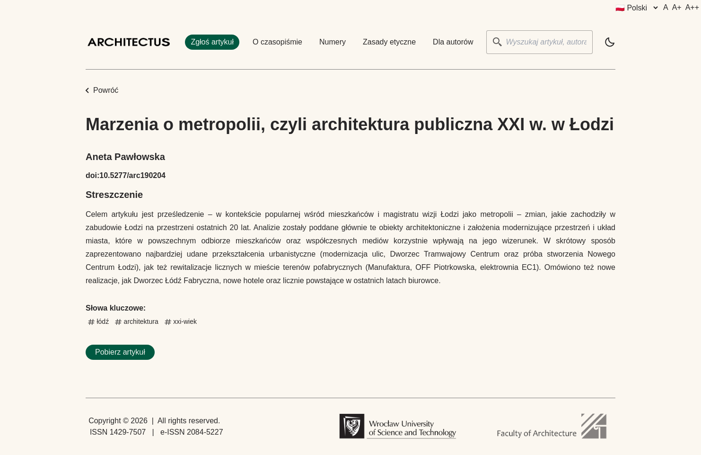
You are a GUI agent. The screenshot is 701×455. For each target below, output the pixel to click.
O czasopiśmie (277, 42)
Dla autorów (453, 42)
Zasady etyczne (389, 42)
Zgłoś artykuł (212, 42)
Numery (332, 42)
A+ (677, 7)
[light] (609, 42)
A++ (692, 7)
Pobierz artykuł (120, 352)
